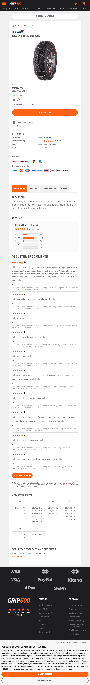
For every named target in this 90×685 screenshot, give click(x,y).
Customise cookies (45, 680)
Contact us (73, 609)
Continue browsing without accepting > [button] (72, 643)
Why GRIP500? (45, 609)
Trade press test (45, 605)
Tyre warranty (45, 632)
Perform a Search (45, 16)
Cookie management (77, 630)
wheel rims (13, 9)
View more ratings (22, 475)
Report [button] (14, 284)
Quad (38, 9)
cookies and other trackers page (51, 663)
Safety (64, 189)
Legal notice (74, 634)
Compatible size (49, 189)
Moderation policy (76, 620)
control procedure (61, 484)
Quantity (17, 105)
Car (3, 9)
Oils (84, 9)
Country (42, 624)
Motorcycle (27, 9)
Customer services (77, 605)
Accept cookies (45, 674)
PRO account (44, 616)
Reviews (33, 189)
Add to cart (45, 113)
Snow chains (49, 9)
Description (19, 189)
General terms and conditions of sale (77, 625)
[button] (30, 289)
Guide (41, 628)
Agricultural (73, 9)
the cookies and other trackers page (58, 669)
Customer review (76, 613)
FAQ (40, 620)
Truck (61, 9)
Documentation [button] (18, 556)
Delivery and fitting (47, 613)
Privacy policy (75, 616)
